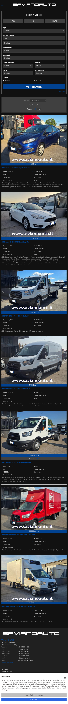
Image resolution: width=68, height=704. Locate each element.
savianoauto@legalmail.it (25, 660)
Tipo (4, 28)
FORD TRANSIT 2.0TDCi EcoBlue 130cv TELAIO (16, 462)
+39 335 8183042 (23, 656)
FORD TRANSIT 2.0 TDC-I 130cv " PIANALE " (15, 316)
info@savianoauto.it (23, 658)
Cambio (5, 78)
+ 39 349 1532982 (23, 651)
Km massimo (39, 70)
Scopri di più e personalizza (34, 695)
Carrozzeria (6, 55)
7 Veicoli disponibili (34, 86)
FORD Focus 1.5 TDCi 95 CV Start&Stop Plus (15, 242)
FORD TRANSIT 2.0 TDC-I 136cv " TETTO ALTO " (16, 389)
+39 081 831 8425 (23, 647)
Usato (13, 21)
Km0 (33, 21)
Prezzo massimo (8, 63)
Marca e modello (8, 35)
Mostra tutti (62, 91)
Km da (5, 70)
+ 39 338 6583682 (23, 654)
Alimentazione (7, 48)
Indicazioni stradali (7, 662)
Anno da (37, 63)
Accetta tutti (34, 699)
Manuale (8, 80)
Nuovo (54, 21)
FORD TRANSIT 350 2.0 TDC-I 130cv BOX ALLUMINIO (18, 535)
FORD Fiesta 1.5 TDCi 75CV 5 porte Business (15, 168)
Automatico (40, 80)
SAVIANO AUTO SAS (9, 640)
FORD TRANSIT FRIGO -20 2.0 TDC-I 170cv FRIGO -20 (18, 607)
